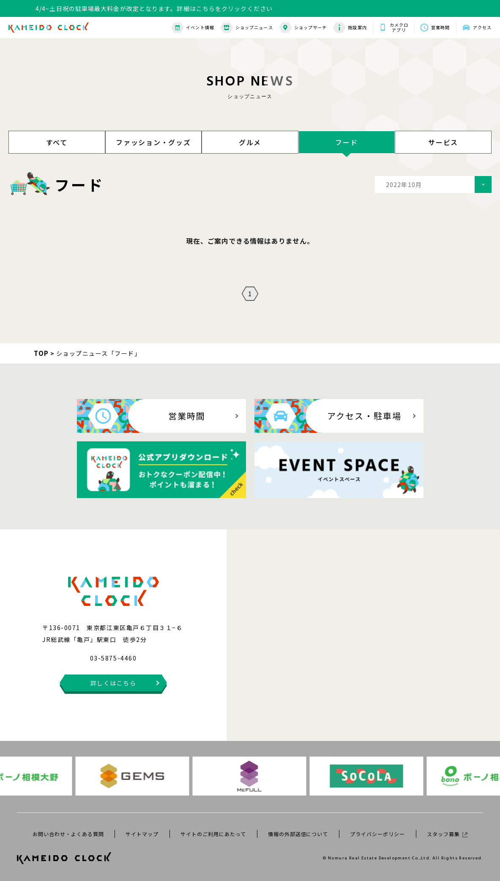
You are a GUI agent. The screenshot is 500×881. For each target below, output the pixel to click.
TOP (41, 353)
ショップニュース (246, 27)
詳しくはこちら (113, 683)
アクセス (482, 27)
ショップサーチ (303, 27)
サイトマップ (142, 833)
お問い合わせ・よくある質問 (68, 833)
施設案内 (349, 27)
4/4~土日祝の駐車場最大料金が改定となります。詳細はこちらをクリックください (154, 8)
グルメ (250, 142)
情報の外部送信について (298, 833)
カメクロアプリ (399, 27)
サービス (443, 142)
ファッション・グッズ (153, 142)
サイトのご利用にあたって (213, 833)
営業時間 (440, 27)
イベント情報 (192, 27)
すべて (57, 142)
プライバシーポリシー (377, 833)
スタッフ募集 (447, 833)
